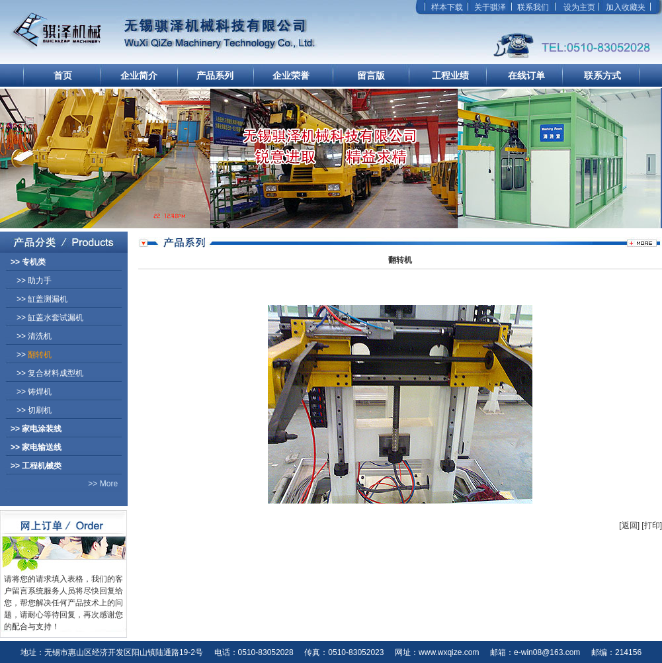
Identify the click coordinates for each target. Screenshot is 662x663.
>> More (59, 483)
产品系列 (214, 75)
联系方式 (602, 75)
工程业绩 (450, 75)
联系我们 (533, 7)
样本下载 (447, 7)
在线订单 (526, 75)
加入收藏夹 (625, 7)
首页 (63, 75)
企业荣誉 (291, 75)
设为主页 (579, 7)
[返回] (629, 525)
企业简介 (138, 75)
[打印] (651, 525)
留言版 (371, 75)
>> (28, 262)
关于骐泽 (490, 7)
